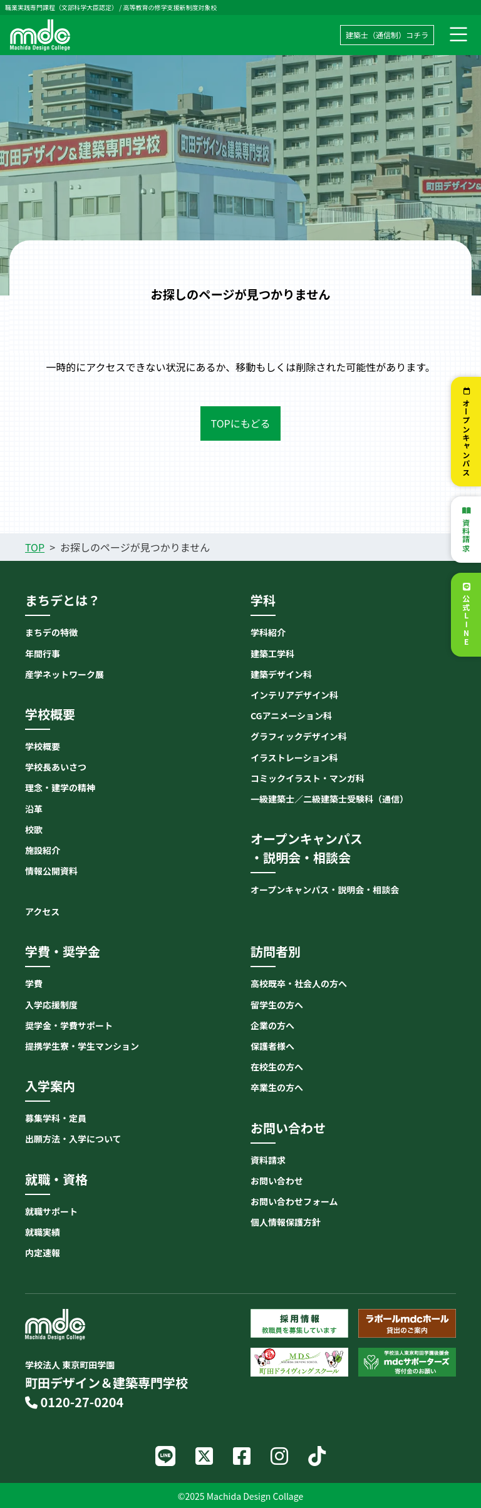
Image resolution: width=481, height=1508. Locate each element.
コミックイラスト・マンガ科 (308, 778)
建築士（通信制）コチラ (387, 34)
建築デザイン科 (281, 674)
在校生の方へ (277, 1066)
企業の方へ (272, 1025)
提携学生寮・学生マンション (82, 1046)
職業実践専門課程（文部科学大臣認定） (61, 7)
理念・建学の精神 (60, 787)
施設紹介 (42, 850)
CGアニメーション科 (291, 715)
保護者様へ (272, 1046)
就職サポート (51, 1211)
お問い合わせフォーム (294, 1201)
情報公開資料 (51, 870)
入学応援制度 (51, 1004)
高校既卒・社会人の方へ (299, 983)
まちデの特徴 (51, 632)
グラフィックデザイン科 (299, 736)
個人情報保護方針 (286, 1222)
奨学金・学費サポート (69, 1025)
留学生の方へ (277, 1004)
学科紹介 (268, 632)
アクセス (42, 911)
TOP (34, 547)
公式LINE (466, 621)
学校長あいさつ (55, 767)
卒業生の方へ (277, 1087)
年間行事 (42, 653)
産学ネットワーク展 (64, 674)
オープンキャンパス (466, 437)
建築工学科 (272, 653)
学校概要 (42, 746)
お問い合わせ (277, 1180)
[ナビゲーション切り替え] (458, 35)
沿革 (34, 809)
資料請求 (466, 535)
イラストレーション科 (294, 757)
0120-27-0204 (74, 1402)
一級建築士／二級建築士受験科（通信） (329, 798)
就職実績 (42, 1232)
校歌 (34, 829)
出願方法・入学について (73, 1138)
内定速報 (42, 1252)
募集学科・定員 (55, 1118)
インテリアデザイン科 (294, 695)
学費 (34, 983)
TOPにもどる (241, 423)
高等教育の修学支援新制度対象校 (170, 7)
